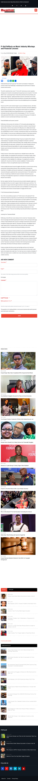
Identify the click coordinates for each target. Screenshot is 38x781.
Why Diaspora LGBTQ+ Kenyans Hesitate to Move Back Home (22, 603)
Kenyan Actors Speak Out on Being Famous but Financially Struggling (17, 442)
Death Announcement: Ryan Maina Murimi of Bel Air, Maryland (15, 1)
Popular (11, 589)
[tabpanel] (19, 613)
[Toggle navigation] (36, 10)
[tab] (4, 589)
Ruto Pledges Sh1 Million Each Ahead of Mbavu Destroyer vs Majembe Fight (21, 709)
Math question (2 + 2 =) (6, 301)
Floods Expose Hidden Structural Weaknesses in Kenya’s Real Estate (22, 687)
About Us (4, 778)
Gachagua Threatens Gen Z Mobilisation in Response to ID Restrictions (21, 619)
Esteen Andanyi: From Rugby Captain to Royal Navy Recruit (21, 633)
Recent (4, 589)
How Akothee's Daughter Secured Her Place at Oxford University (16, 396)
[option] (19, 1)
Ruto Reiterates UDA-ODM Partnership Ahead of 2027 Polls (21, 679)
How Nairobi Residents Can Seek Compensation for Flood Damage (21, 658)
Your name (3, 262)
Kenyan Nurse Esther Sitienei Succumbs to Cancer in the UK (21, 596)
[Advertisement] (19, 27)
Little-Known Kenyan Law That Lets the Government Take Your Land (21, 737)
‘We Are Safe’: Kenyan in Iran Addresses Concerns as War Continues (21, 716)
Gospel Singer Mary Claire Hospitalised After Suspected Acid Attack (17, 373)
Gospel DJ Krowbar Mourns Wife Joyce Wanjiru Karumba (14, 488)
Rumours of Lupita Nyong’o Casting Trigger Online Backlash (15, 465)
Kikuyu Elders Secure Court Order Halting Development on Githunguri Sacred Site (21, 650)
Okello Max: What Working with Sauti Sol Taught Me (13, 535)
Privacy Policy (15, 778)
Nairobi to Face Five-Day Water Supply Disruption (19, 611)
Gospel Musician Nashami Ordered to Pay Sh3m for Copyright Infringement (15, 558)
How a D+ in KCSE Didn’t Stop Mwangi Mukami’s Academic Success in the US (21, 626)
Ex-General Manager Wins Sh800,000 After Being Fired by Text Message (22, 694)
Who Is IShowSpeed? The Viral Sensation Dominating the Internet (16, 511)
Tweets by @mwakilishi (6, 640)
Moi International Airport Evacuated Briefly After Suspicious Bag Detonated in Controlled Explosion (22, 665)
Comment (3, 280)
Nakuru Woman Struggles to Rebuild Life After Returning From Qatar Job (22, 672)
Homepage (3, 277)
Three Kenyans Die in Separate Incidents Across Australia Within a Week (22, 702)
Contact (9, 778)
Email (2, 268)
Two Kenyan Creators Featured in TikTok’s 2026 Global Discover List (17, 419)
